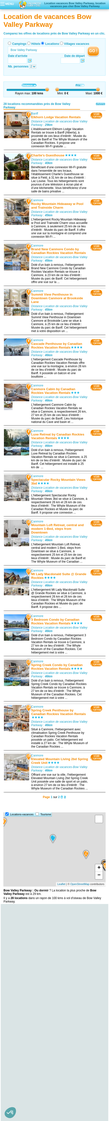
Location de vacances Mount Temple (27, 981)
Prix (80, 85)
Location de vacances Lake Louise (26, 988)
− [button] (99, 875)
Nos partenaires (82, 1088)
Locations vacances (49, 1095)
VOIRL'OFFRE (96, 115)
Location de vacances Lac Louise (25, 991)
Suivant (100, 104)
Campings (19, 44)
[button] (10, 1113)
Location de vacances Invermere (24, 1076)
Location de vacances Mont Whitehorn (28, 985)
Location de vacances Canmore (24, 1035)
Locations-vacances (21, 814)
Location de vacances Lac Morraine (26, 974)
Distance (29, 85)
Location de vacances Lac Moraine (26, 978)
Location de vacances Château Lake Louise (32, 995)
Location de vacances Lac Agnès (24, 1002)
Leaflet (61, 884)
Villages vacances (76, 44)
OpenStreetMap (80, 884)
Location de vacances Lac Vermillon (26, 998)
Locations (52, 44)
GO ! (93, 51)
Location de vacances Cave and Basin (28, 1005)
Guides (95, 1095)
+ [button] (99, 868)
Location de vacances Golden (22, 1073)
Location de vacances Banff (21, 1031)
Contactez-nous (57, 1088)
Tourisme (45, 814)
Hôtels (36, 44)
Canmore (37, 200)
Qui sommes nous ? (30, 1088)
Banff (34, 113)
